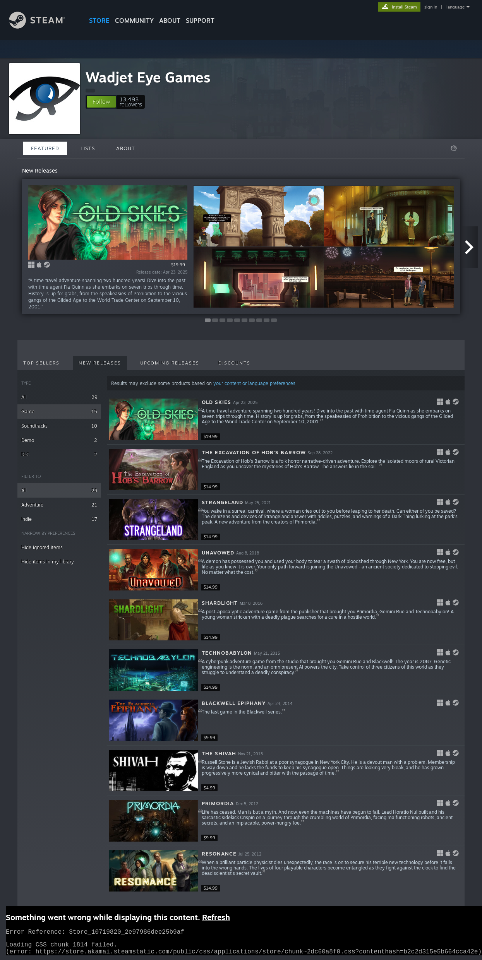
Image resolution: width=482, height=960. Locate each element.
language (455, 7)
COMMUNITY (134, 20)
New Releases (100, 363)
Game (59, 411)
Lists (88, 148)
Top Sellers (41, 363)
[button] (101, 102)
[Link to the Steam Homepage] (43, 26)
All (59, 397)
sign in (430, 7)
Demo (59, 440)
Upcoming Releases (169, 363)
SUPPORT (200, 20)
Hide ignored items (42, 547)
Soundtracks (59, 426)
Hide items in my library (47, 562)
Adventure (59, 504)
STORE (99, 20)
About (169, 20)
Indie (59, 519)
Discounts (234, 363)
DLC (59, 454)
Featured (45, 148)
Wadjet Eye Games (148, 77)
